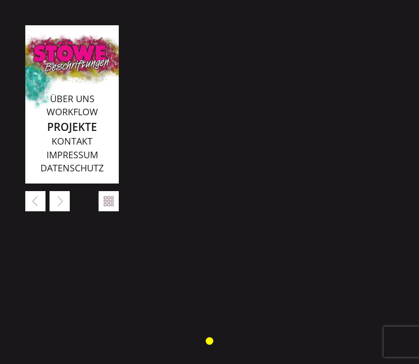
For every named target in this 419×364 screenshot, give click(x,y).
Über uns (72, 99)
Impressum (72, 155)
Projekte (72, 126)
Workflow (72, 112)
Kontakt (72, 141)
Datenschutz (72, 168)
